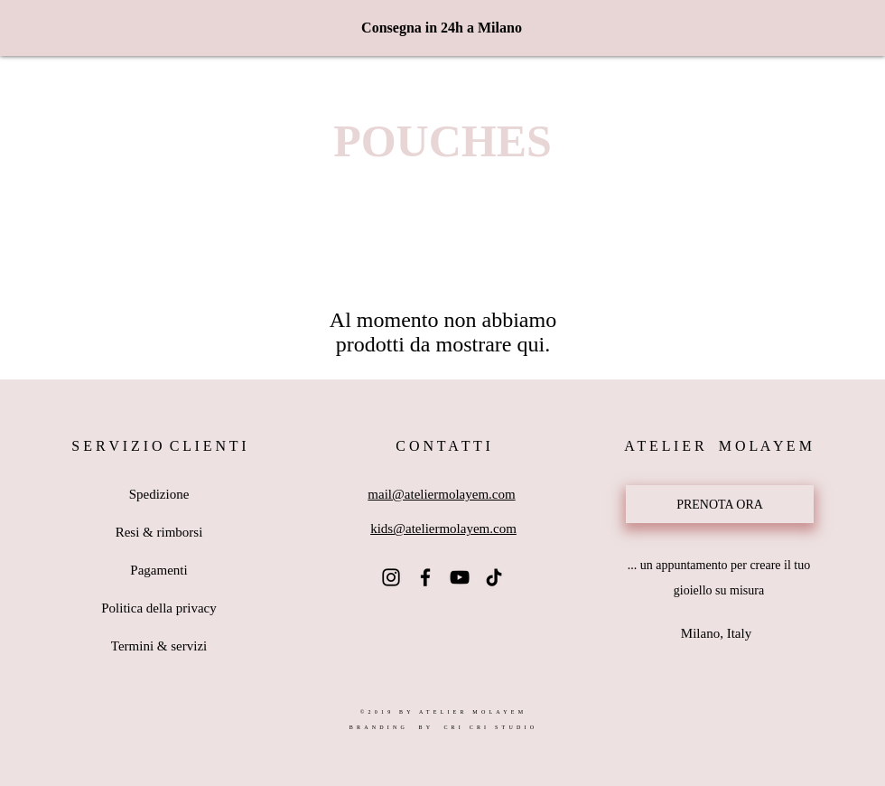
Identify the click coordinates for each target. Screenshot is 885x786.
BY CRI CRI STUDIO (475, 727)
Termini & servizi (159, 646)
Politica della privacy (158, 608)
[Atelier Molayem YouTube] (459, 577)
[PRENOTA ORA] (720, 504)
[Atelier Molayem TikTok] (494, 577)
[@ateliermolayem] (391, 577)
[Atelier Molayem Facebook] (425, 577)
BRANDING (378, 727)
